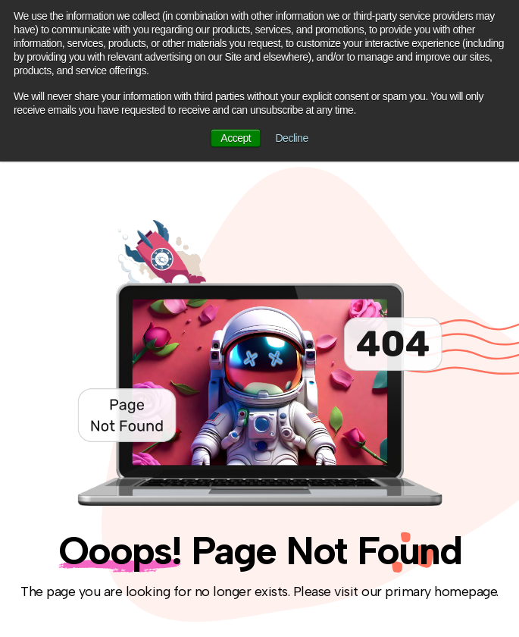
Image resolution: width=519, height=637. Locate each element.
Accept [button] (235, 138)
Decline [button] (292, 138)
